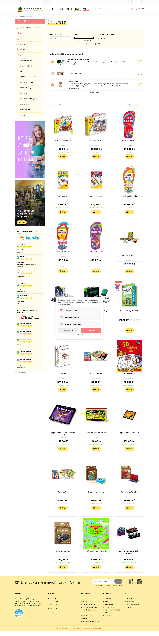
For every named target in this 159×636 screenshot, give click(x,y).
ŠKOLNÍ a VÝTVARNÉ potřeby (29, 99)
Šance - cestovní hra (63, 551)
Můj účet (142, 2)
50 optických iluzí (129, 373)
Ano (102, 38)
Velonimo (63, 373)
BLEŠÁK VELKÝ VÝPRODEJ (28, 82)
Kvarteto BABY (63, 196)
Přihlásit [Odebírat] (118, 581)
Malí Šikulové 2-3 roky (129, 196)
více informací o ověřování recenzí (22, 373)
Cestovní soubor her (129, 255)
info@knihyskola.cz (56, 613)
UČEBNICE (23, 50)
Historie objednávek (133, 604)
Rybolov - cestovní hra (96, 492)
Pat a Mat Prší (63, 492)
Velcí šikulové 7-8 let (129, 140)
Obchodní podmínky (88, 604)
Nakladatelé (108, 616)
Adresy (129, 607)
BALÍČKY (23, 71)
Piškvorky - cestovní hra (129, 492)
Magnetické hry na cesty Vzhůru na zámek (63, 433)
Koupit (63, 156)
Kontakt (136, 2)
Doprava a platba (87, 616)
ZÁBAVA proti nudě (26, 66)
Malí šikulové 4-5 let (63, 251)
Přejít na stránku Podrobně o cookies (79, 335)
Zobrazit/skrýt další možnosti (97, 44)
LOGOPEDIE (24, 93)
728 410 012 (53, 608)
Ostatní (22, 115)
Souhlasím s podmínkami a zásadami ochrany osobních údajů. (108, 585)
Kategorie (24, 21)
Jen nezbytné (68, 330)
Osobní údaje (131, 602)
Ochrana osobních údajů (90, 607)
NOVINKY (23, 55)
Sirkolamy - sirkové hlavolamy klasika (96, 433)
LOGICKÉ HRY (24, 104)
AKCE (22, 39)
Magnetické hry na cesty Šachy (129, 432)
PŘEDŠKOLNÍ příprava (27, 88)
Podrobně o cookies (88, 610)
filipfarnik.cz (98, 628)
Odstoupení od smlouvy (89, 613)
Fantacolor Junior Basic (63, 140)
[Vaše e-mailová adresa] (103, 581)
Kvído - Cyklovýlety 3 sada (129, 311)
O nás (131, 2)
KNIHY (22, 33)
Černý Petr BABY (72, 81)
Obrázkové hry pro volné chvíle (96, 551)
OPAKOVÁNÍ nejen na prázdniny (30, 28)
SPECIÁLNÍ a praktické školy (29, 77)
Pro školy (85, 618)
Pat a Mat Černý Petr (74, 73)
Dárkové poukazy (25, 110)
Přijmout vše (91, 330)
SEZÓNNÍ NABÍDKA (26, 61)
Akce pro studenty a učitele (90, 621)
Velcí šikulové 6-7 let (96, 251)
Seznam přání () (122, 2)
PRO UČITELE (24, 44)
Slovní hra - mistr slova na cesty (78, 60)
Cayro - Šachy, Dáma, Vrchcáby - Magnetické (129, 552)
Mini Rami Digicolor (96, 140)
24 (141, 105)
